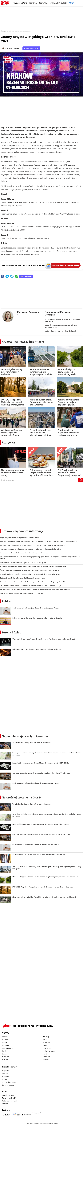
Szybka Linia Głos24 (58, 3)
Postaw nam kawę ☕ (31, 48)
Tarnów (45, 1054)
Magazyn (5, 1071)
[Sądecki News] (16, 1114)
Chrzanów (5, 1045)
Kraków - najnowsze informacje (23, 341)
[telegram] (12, 276)
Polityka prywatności (9, 1101)
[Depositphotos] (26, 1114)
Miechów (5, 1057)
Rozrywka (43, 3)
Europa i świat (11, 632)
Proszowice (47, 1048)
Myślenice (5, 1060)
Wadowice (46, 1057)
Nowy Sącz (46, 1037)
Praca (71, 3)
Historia (33, 3)
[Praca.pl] (6, 1114)
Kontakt (5, 1104)
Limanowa (6, 1054)
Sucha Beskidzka (49, 1051)
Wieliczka (46, 1060)
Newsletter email (8, 1095)
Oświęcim (46, 1042)
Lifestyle (5, 1073)
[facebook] (2, 276)
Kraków (4, 1037)
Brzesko (5, 1042)
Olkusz (45, 1039)
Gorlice (4, 1051)
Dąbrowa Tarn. (7, 1048)
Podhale (45, 1045)
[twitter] (7, 276)
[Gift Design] (36, 1114)
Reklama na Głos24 (9, 1098)
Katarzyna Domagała (12, 48)
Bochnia (5, 1039)
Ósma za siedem (8, 1085)
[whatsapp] (16, 276)
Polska (6, 601)
